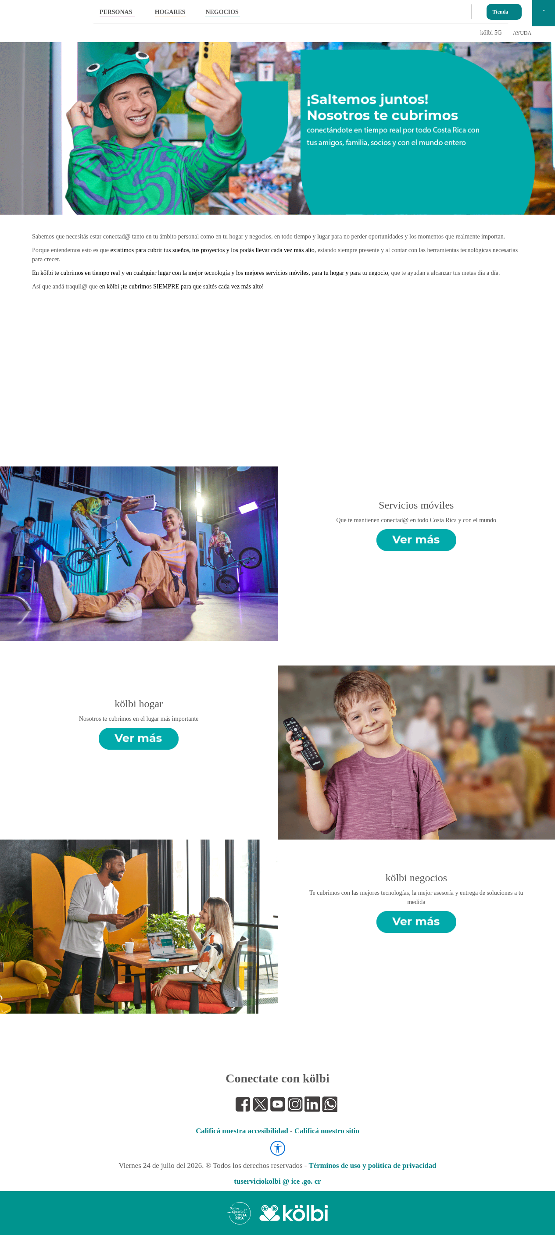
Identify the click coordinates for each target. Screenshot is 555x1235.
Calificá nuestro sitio (326, 1131)
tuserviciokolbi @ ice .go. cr (277, 1181)
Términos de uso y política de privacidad (373, 1165)
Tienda (500, 10)
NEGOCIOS (221, 12)
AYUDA (522, 33)
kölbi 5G (491, 32)
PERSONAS (116, 12)
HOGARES (170, 12)
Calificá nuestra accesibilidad (242, 1131)
